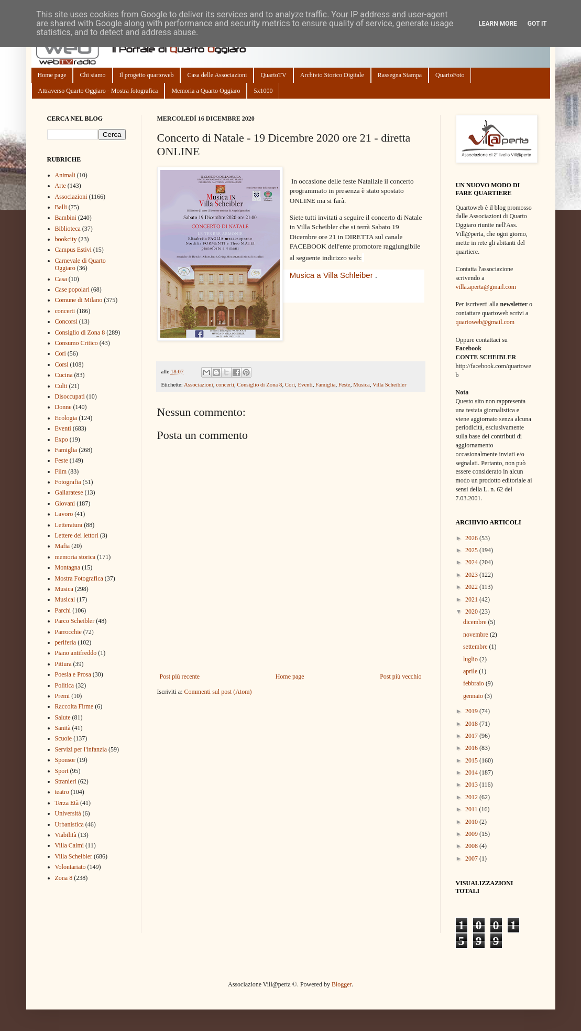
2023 (472, 574)
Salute (63, 717)
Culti (61, 386)
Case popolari (72, 289)
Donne (63, 407)
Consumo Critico (76, 343)
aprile (471, 671)
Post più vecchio (400, 676)
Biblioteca (68, 228)
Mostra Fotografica (79, 578)
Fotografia (68, 482)
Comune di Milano (79, 300)
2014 (472, 772)
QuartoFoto (449, 75)
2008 (472, 846)
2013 (472, 784)
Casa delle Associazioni (217, 75)
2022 (472, 586)
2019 (472, 711)
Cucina (64, 375)
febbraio (474, 683)
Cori (290, 384)
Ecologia (66, 418)
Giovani (65, 503)
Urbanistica (69, 824)
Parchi (63, 610)
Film (61, 471)
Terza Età (67, 803)
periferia (65, 642)
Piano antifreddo (76, 653)
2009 (472, 833)
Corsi (62, 364)
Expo (61, 439)
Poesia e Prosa (73, 674)
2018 (472, 723)
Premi (62, 696)
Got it (537, 23)
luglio (471, 659)
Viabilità (65, 835)
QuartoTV (273, 75)
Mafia (62, 546)
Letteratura (69, 525)
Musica (361, 384)
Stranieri (65, 781)
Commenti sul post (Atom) (217, 691)
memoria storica (75, 557)
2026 (472, 538)
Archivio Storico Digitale (332, 75)
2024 (472, 562)
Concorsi (66, 321)
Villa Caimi (69, 845)
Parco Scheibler (75, 621)
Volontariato (70, 867)
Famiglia (325, 384)
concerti (225, 384)
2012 (472, 797)
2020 (472, 611)
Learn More (497, 23)
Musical (65, 599)
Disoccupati (70, 396)
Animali (65, 175)
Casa (61, 279)
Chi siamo (92, 75)
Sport (62, 771)
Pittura (63, 664)
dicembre (475, 622)
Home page (52, 75)
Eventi (305, 384)
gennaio (474, 696)
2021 (472, 599)
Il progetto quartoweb (146, 75)
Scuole (63, 738)
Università (68, 813)
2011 (472, 809)
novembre (476, 634)
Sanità (63, 728)
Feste (344, 384)
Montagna (68, 567)
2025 (472, 550)
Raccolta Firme (74, 706)
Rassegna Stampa (400, 75)
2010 (472, 821)
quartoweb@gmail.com (485, 322)
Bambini (65, 217)
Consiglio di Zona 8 (259, 384)
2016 (472, 747)
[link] (331, 275)
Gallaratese (69, 492)
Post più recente (180, 676)
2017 (472, 735)
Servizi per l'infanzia (81, 749)
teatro (62, 792)
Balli (61, 207)
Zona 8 (64, 878)
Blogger (342, 984)
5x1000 (263, 90)
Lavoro (64, 514)
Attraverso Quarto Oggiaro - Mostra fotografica (98, 90)
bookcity (66, 239)
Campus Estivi (73, 249)
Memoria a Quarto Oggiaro (205, 90)
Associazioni (198, 384)
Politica (64, 685)
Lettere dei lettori (76, 535)
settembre (476, 646)
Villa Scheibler (389, 384)
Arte (60, 185)
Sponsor (65, 760)
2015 (472, 760)
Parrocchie (68, 632)
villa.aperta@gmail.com (486, 287)
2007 (472, 858)
